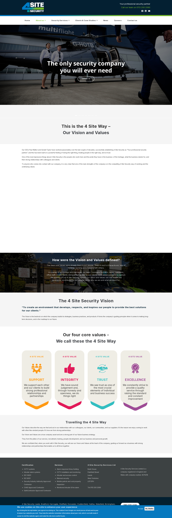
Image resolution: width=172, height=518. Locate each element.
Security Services (64, 21)
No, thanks (149, 508)
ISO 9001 (27, 480)
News (113, 21)
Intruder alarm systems (32, 473)
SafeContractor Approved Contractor (37, 492)
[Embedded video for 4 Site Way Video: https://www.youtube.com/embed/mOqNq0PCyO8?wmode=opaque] (86, 211)
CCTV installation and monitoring (68, 473)
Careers (127, 21)
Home (28, 21)
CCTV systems (29, 470)
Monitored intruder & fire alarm (68, 489)
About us (43, 21)
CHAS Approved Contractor (34, 489)
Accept (140, 509)
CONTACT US (86, 80)
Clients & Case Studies (92, 21)
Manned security (63, 480)
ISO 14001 (27, 476)
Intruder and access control (67, 476)
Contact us (143, 21)
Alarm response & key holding (68, 470)
